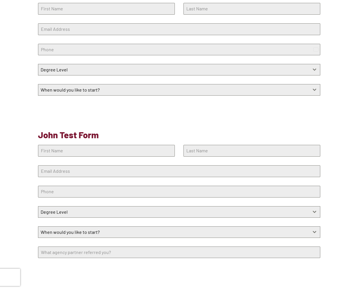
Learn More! (53, 109)
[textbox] (173, 69)
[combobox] (179, 69)
